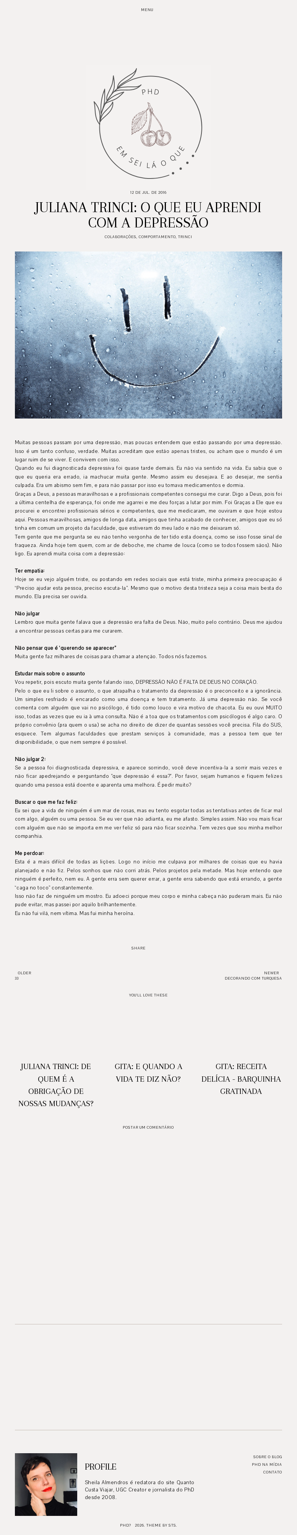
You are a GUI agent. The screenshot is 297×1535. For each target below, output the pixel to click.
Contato (272, 1472)
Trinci (185, 236)
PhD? (125, 1525)
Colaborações (120, 236)
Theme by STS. (161, 1525)
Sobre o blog (267, 1456)
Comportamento (157, 236)
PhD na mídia (267, 1464)
